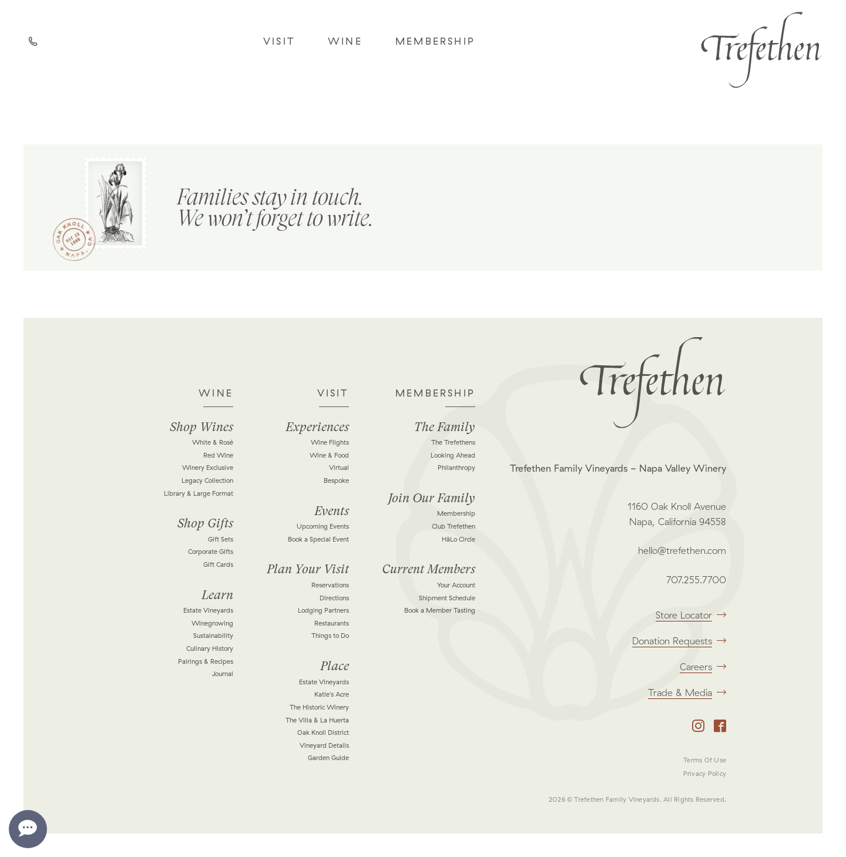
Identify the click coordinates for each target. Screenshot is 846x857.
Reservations (330, 585)
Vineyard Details (324, 745)
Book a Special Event (318, 539)
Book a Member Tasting (439, 610)
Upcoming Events (323, 526)
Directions (334, 598)
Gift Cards (218, 564)
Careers (703, 667)
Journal (222, 674)
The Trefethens (453, 442)
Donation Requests (679, 641)
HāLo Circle (458, 539)
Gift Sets (220, 539)
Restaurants (331, 623)
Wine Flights (330, 442)
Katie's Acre (331, 694)
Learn (217, 595)
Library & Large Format (198, 493)
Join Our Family (431, 498)
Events (331, 511)
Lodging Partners (323, 610)
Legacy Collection (207, 480)
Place (334, 666)
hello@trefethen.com (682, 550)
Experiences (317, 427)
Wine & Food (329, 455)
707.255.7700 (696, 580)
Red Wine (218, 455)
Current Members (428, 569)
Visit (279, 41)
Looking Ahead (453, 455)
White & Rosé (212, 442)
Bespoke (336, 480)
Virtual (339, 467)
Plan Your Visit (308, 569)
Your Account (456, 585)
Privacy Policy (704, 773)
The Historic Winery (319, 707)
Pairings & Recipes (205, 661)
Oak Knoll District (323, 732)
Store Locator (691, 615)
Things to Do (330, 635)
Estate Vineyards (208, 610)
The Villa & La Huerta (317, 720)
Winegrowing (212, 623)
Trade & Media (687, 692)
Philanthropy (456, 467)
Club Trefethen (453, 526)
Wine (345, 41)
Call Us (35, 44)
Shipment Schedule (447, 598)
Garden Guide (328, 758)
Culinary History (209, 648)
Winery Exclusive (207, 467)
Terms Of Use (704, 760)
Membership (435, 41)
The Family (444, 427)
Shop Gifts (205, 523)
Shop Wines (201, 427)
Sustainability (213, 635)
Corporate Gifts (210, 551)
